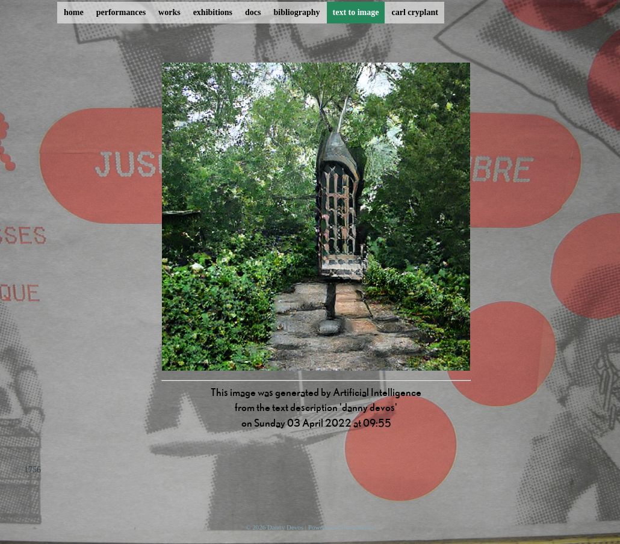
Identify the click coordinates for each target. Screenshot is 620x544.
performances (121, 12)
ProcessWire (357, 527)
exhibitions (212, 12)
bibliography (296, 12)
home (74, 12)
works (169, 12)
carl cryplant (414, 12)
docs (253, 12)
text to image (356, 12)
